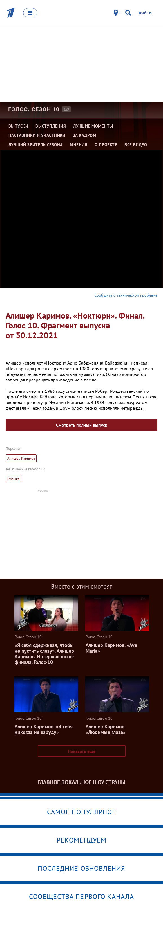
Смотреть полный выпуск (81, 425)
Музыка (13, 479)
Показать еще (81, 751)
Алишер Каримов (21, 458)
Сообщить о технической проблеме (125, 295)
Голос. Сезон (33, 109)
